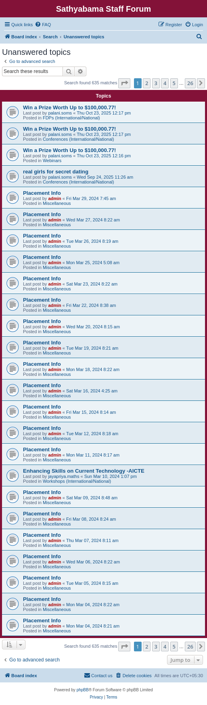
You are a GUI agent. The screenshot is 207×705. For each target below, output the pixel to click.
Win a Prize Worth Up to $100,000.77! (69, 107)
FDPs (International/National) (71, 117)
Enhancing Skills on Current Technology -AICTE (83, 471)
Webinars (52, 160)
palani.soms (60, 113)
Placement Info (42, 193)
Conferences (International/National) (78, 139)
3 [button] (156, 83)
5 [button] (174, 83)
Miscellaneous (57, 203)
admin (54, 198)
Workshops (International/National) (77, 481)
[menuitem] (43, 24)
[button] (124, 83)
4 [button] (164, 83)
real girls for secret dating (55, 172)
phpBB (83, 690)
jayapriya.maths (63, 476)
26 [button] (190, 83)
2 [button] (146, 83)
